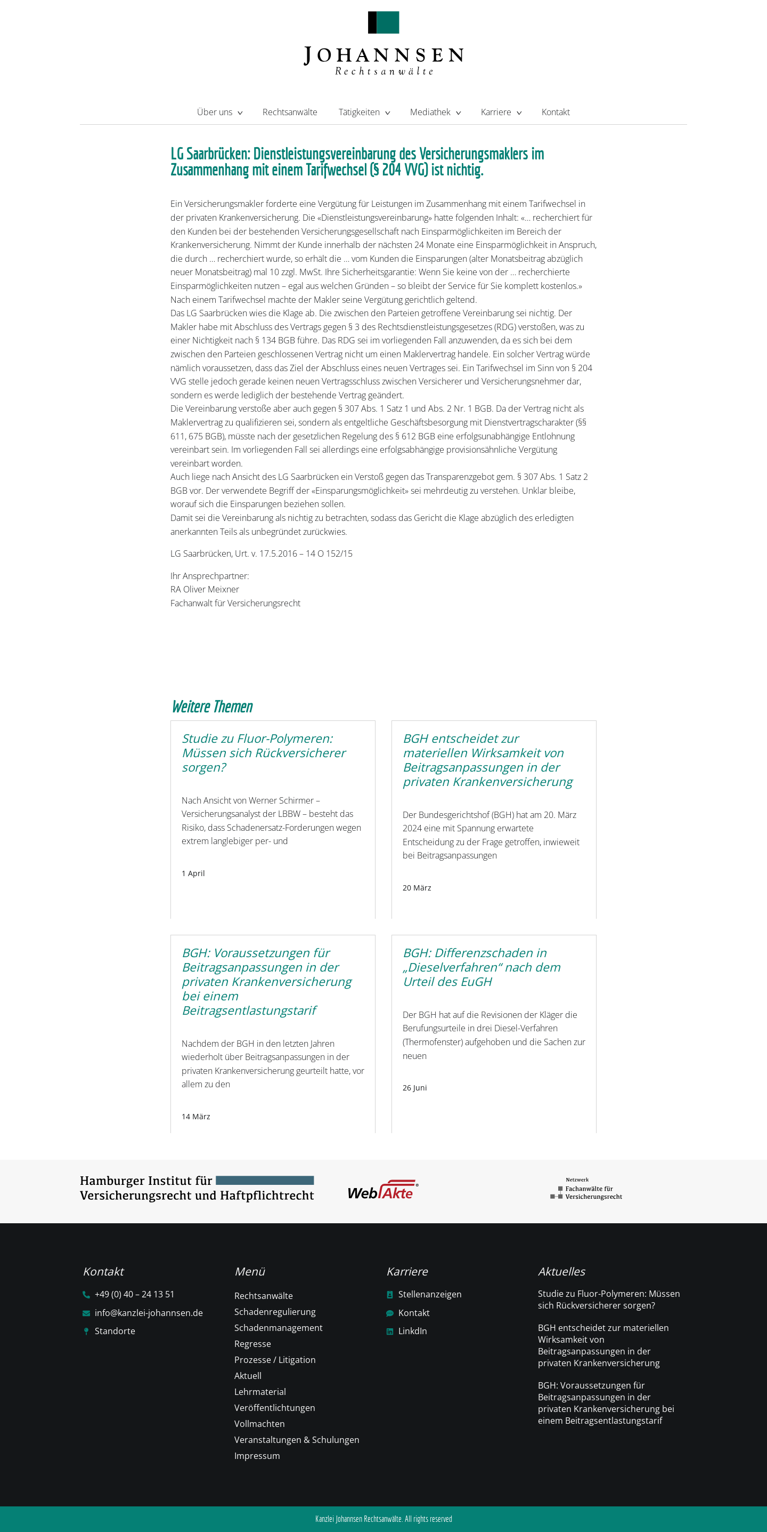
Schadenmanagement (278, 1328)
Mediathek (435, 111)
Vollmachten (259, 1424)
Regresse (252, 1344)
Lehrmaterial (260, 1392)
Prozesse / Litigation (275, 1360)
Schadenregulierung (275, 1312)
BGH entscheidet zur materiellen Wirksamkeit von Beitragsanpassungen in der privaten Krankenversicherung (603, 1345)
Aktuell (248, 1376)
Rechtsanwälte (290, 112)
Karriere (500, 111)
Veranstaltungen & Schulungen (297, 1440)
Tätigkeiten (364, 111)
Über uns (219, 111)
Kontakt (556, 112)
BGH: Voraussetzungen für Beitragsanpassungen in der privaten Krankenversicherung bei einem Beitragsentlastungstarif (606, 1402)
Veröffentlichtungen (274, 1408)
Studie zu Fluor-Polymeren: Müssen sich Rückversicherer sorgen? (609, 1299)
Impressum (257, 1456)
